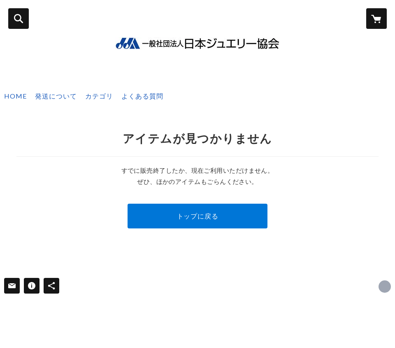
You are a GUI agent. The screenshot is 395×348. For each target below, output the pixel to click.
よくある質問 (142, 96)
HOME (15, 96)
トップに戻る (197, 216)
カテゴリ (99, 96)
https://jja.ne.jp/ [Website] (385, 286)
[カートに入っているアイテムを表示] (376, 18)
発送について (56, 96)
